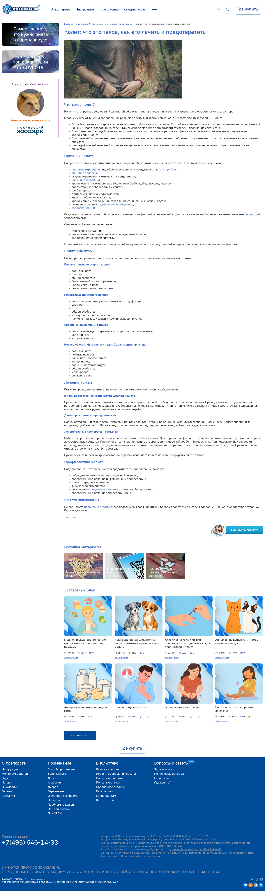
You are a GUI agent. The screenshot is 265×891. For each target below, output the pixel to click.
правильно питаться (98, 507)
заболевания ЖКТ (84, 208)
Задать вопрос (164, 769)
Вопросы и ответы (171, 763)
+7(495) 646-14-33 (30, 843)
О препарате (60, 9)
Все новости (80, 735)
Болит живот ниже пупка (182, 707)
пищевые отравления (86, 169)
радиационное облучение (115, 204)
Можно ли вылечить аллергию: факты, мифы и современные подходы (85, 643)
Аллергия (54, 782)
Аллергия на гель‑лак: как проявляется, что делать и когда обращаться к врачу (187, 644)
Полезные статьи (108, 782)
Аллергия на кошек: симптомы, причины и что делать (236, 641)
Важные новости (107, 769)
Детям (52, 778)
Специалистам (135, 9)
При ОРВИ (55, 813)
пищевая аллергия (85, 173)
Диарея (53, 787)
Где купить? (162, 782)
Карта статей (105, 800)
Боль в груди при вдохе (131, 707)
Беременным (57, 773)
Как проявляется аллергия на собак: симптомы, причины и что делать (137, 643)
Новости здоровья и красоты (116, 773)
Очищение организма (63, 796)
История (7, 782)
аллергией (252, 214)
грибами (171, 169)
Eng (219, 9)
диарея (77, 274)
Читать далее (71, 657)
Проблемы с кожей (61, 804)
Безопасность (163, 778)
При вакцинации (59, 809)
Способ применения (61, 769)
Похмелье (55, 800)
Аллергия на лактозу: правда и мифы (85, 709)
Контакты (8, 796)
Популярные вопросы (169, 773)
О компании (10, 787)
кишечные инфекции (86, 180)
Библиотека (107, 763)
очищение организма (103, 489)
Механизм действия (15, 773)
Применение (109, 9)
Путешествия (105, 791)
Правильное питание (110, 787)
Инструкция (85, 9)
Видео (6, 778)
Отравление (56, 791)
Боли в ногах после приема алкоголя (234, 709)
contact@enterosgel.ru (185, 849)
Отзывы (7, 791)
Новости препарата (109, 778)
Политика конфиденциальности (140, 856)
